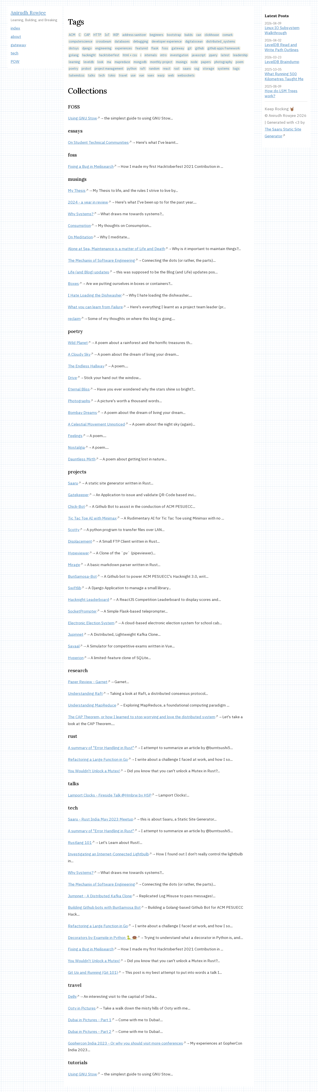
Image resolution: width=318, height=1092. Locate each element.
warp (161, 75)
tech (14, 53)
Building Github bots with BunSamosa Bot (104, 907)
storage (208, 69)
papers (206, 62)
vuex (151, 75)
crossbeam (103, 41)
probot (86, 69)
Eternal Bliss (79, 389)
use (133, 75)
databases (122, 41)
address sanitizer (134, 35)
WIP (116, 35)
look (100, 62)
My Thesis (77, 190)
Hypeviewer (78, 552)
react (166, 69)
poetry (73, 69)
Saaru (73, 483)
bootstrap (174, 35)
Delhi (72, 996)
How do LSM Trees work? (281, 93)
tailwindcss (76, 75)
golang (74, 55)
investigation (179, 55)
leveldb (89, 62)
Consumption (79, 225)
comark (228, 35)
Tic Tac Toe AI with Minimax (92, 518)
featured (141, 48)
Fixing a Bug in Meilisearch (91, 166)
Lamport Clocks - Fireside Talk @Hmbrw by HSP (109, 795)
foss (165, 48)
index (15, 28)
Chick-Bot (76, 506)
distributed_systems (220, 41)
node (194, 62)
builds (189, 35)
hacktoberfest (109, 55)
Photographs (79, 400)
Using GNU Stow (82, 118)
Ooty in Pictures (82, 1008)
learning (74, 62)
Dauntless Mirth (81, 459)
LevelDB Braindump (282, 61)
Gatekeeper (78, 494)
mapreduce (122, 62)
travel (123, 75)
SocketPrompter (82, 611)
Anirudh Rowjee (28, 13)
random (154, 69)
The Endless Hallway (86, 365)
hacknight (89, 55)
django (87, 48)
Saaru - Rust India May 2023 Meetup (100, 819)
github (199, 48)
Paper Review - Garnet (87, 681)
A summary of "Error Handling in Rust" (101, 747)
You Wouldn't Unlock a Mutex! (94, 770)
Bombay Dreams (82, 412)
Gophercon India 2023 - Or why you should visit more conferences (125, 1043)
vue (141, 75)
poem (239, 62)
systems (223, 69)
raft (143, 69)
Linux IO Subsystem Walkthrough (282, 30)
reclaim (74, 318)
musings (181, 62)
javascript (199, 55)
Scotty (73, 529)
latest (225, 55)
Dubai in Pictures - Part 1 (89, 1019)
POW (15, 61)
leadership (240, 55)
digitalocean (194, 41)
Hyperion (76, 657)
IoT (107, 35)
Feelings (75, 435)
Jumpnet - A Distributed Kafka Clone (100, 895)
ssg (196, 69)
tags (236, 69)
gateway (18, 44)
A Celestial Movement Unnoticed (96, 424)
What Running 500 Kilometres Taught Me (284, 76)
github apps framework (224, 48)
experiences (123, 48)
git (190, 48)
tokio (111, 75)
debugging (140, 41)
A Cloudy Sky (79, 354)
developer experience (167, 41)
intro (163, 55)
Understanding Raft (85, 693)
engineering (103, 48)
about (16, 36)
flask (154, 48)
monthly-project (161, 62)
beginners (156, 35)
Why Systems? (81, 213)
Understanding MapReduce (92, 705)
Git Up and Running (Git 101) (93, 972)
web (171, 75)
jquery (213, 55)
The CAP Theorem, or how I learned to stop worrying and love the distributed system (141, 716)
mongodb (140, 62)
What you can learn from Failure (95, 306)
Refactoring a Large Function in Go (98, 759)
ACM (72, 35)
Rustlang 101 (80, 842)
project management (109, 69)
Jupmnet (75, 634)
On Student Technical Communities (98, 142)
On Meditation (80, 236)
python (132, 69)
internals (151, 55)
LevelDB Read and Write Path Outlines (282, 47)
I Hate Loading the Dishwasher (95, 295)
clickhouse (212, 35)
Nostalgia (76, 447)
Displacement (80, 541)
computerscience (80, 41)
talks (91, 75)
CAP (87, 35)
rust (177, 69)
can (198, 35)
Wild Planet (78, 342)
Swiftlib (74, 587)
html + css (130, 55)
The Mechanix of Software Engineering (101, 260)
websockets (186, 75)
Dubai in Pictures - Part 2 (89, 1031)
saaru (187, 69)
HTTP (97, 35)
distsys (74, 48)
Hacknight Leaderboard (88, 599)
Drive (72, 377)
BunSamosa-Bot (82, 576)
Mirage (74, 564)
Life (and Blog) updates (88, 272)
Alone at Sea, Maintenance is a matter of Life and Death (116, 248)
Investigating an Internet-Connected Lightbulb (108, 853)
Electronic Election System (91, 622)
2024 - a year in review (88, 202)
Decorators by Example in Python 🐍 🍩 (102, 937)
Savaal (74, 646)
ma (109, 62)
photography (223, 62)
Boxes (73, 283)
